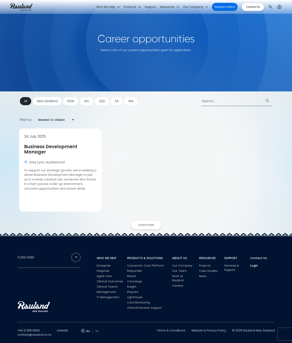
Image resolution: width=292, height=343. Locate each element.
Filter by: (26, 119)
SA (117, 101)
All (25, 101)
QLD (102, 101)
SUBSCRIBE (25, 257)
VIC (86, 101)
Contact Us (258, 258)
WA (130, 101)
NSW (70, 101)
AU (88, 331)
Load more (146, 225)
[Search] (236, 101)
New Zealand (47, 101)
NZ (97, 331)
